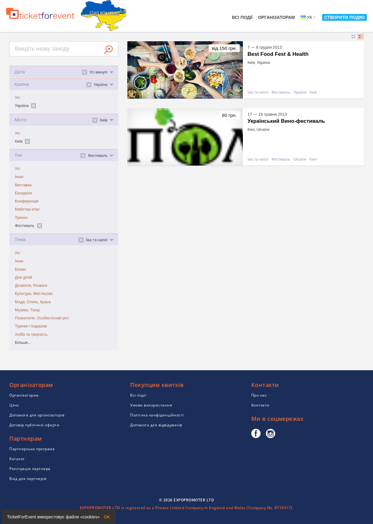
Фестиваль (280, 93)
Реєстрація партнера (30, 468)
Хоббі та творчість (31, 334)
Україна (300, 93)
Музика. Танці (27, 310)
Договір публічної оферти (34, 425)
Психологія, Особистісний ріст (42, 318)
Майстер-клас (27, 209)
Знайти (108, 49)
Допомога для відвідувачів (156, 425)
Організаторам (276, 17)
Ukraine (299, 160)
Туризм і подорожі (31, 326)
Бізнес (20, 269)
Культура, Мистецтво (33, 293)
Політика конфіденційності (157, 415)
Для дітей (23, 277)
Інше (19, 177)
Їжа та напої (258, 93)
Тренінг (21, 217)
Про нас (259, 395)
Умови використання (151, 405)
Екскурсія (23, 193)
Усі (17, 97)
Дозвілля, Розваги (31, 285)
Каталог (17, 458)
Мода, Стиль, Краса (33, 302)
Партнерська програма (32, 448)
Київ (313, 93)
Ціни (14, 405)
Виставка (23, 185)
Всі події (242, 17)
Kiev (313, 160)
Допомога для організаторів (36, 415)
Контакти (260, 405)
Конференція (27, 201)
